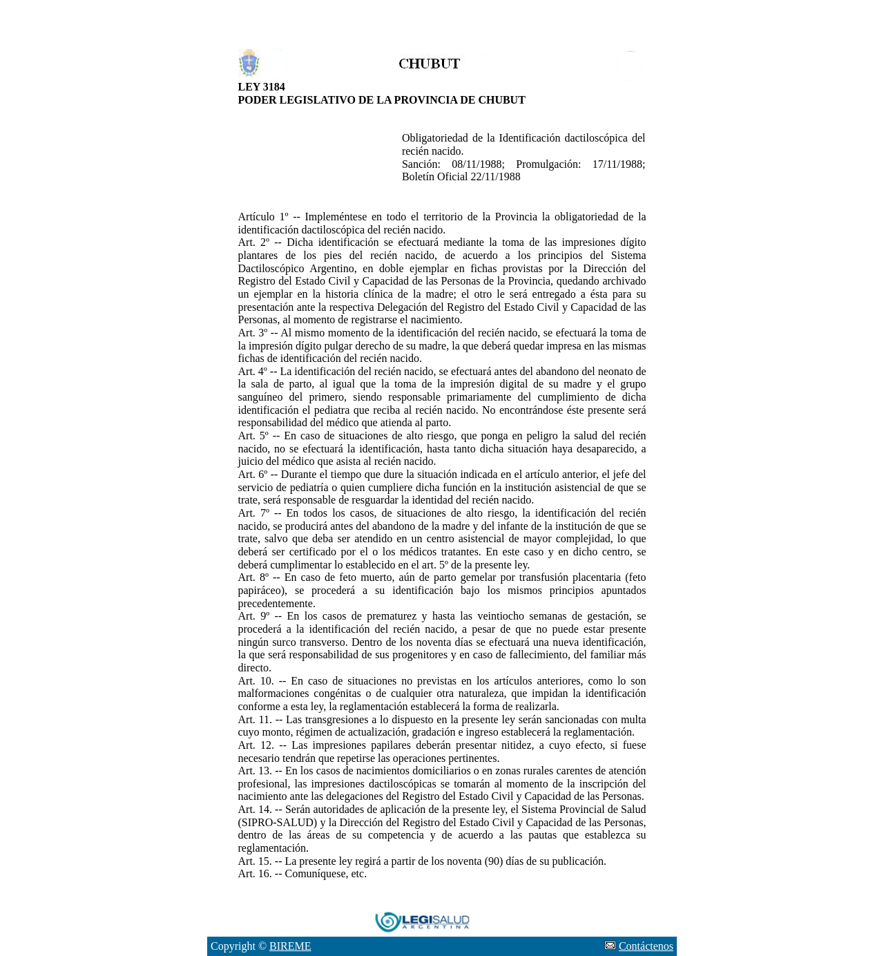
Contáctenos (646, 946)
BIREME (290, 946)
